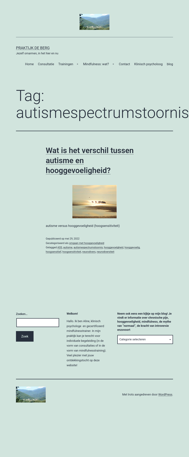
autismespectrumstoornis (88, 247)
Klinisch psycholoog (148, 64)
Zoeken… (21, 314)
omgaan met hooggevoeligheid (86, 243)
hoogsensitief (53, 251)
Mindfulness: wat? (96, 64)
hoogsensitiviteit (71, 251)
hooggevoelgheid (113, 247)
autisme (67, 247)
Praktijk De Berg (33, 48)
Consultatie (46, 64)
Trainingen (65, 64)
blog (170, 64)
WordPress (165, 394)
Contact (124, 64)
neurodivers (89, 251)
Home (29, 64)
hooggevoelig (132, 247)
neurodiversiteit (105, 251)
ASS (59, 247)
